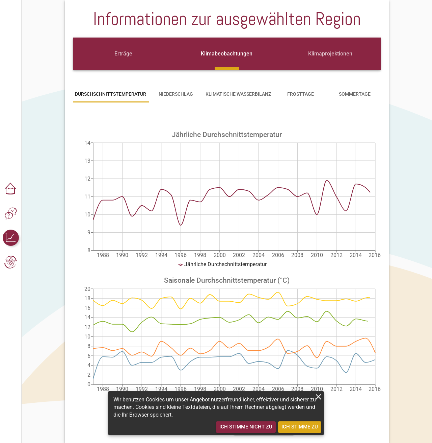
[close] (318, 396)
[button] (11, 189)
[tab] (123, 54)
